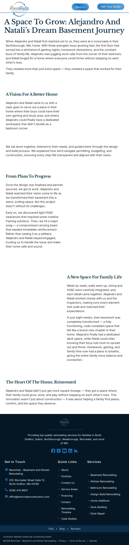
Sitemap (93, 541)
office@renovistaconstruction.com (29, 496)
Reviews (76, 528)
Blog (62, 528)
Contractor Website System (16, 536)
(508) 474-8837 (18, 490)
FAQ (51, 528)
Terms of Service (77, 541)
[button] (80, 6)
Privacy (62, 541)
